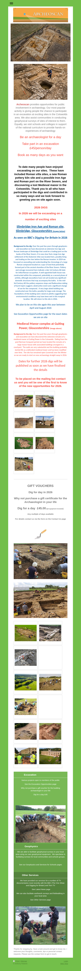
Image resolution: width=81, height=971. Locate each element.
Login (66, 961)
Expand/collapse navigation (40, 3)
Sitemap (24, 961)
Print (16, 961)
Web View (64, 964)
